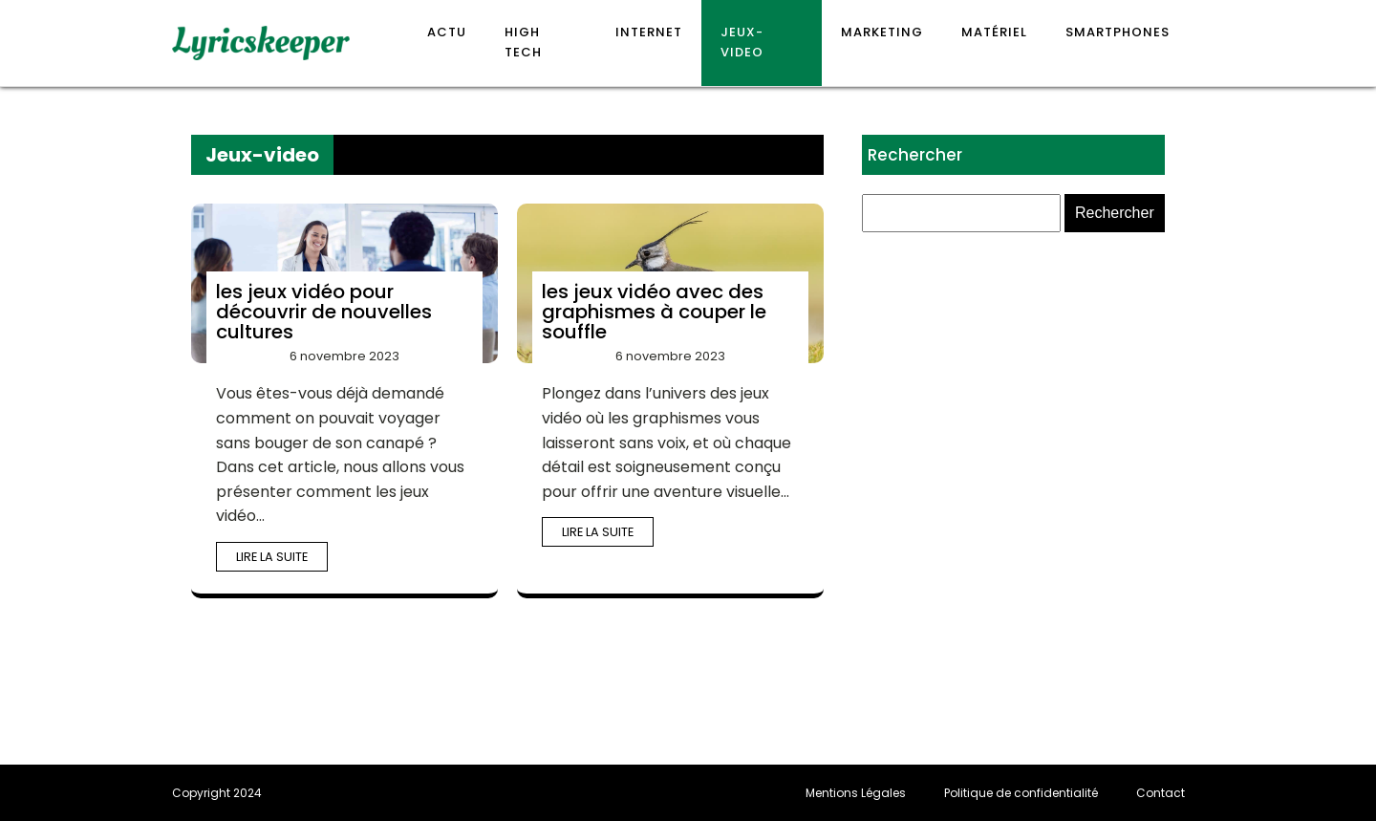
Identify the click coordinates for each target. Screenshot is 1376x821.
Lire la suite (272, 557)
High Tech (523, 42)
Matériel (994, 32)
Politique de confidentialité (1021, 793)
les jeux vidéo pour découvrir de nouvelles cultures (324, 311)
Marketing (882, 32)
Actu (446, 32)
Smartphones (1117, 32)
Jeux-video (741, 42)
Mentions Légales (856, 793)
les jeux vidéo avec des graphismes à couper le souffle (654, 311)
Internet (648, 32)
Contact (1160, 793)
